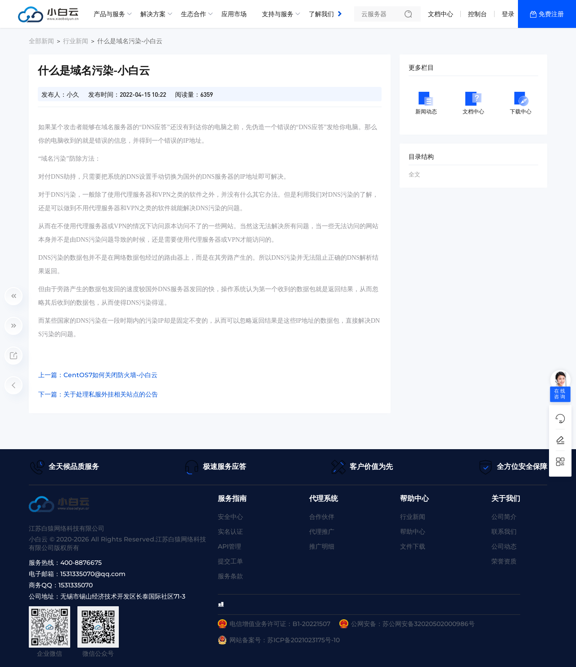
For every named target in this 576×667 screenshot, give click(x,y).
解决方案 (153, 14)
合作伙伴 (321, 517)
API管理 (229, 546)
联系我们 (504, 531)
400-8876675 (81, 563)
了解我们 (321, 14)
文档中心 (440, 14)
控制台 (477, 14)
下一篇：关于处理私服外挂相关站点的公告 (98, 394)
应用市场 (234, 14)
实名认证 (230, 531)
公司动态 (504, 546)
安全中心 (230, 517)
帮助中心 (412, 531)
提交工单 (230, 561)
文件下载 (412, 546)
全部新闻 (41, 41)
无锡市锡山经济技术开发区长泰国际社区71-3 (122, 596)
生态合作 (193, 14)
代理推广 (321, 531)
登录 (508, 14)
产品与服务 (109, 14)
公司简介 (504, 517)
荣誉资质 (504, 561)
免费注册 (551, 14)
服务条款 (230, 576)
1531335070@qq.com (93, 574)
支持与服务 (277, 14)
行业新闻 (75, 41)
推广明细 (321, 546)
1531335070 (75, 585)
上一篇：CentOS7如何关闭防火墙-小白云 (98, 375)
